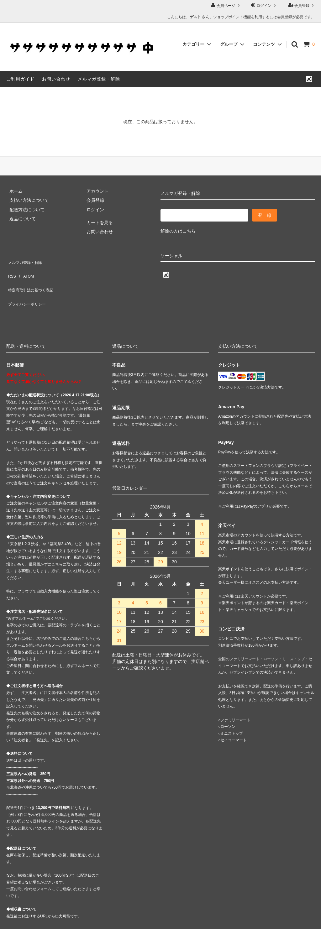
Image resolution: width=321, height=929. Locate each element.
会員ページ (226, 5)
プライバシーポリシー (28, 287)
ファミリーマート (235, 701)
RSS (10, 269)
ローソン (227, 708)
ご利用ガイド (20, 78)
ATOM (25, 269)
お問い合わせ (56, 78)
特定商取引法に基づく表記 (32, 278)
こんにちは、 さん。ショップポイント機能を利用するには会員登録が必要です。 (241, 17)
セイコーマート (233, 721)
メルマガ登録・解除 (99, 78)
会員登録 (302, 5)
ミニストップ (231, 714)
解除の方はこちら (178, 230)
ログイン (264, 5)
